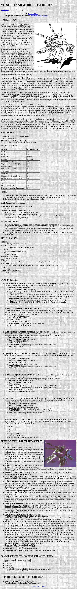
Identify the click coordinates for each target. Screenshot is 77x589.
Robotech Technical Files (39, 15)
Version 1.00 (5, 10)
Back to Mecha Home (38, 586)
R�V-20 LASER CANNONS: (25, 375)
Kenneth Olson (33, 14)
